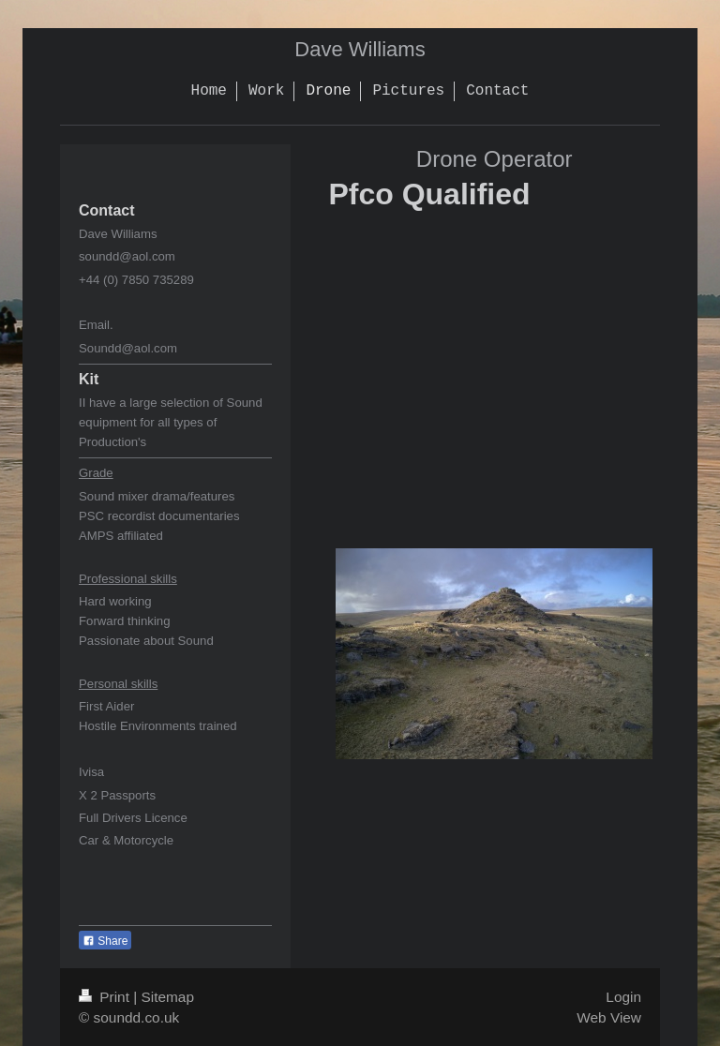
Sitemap (167, 997)
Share (105, 941)
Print (106, 997)
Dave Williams (359, 49)
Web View (609, 1017)
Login (623, 997)
